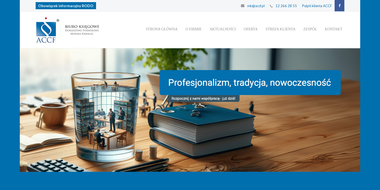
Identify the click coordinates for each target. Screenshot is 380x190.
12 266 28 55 (286, 6)
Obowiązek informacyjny (65, 5)
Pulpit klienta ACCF (317, 6)
